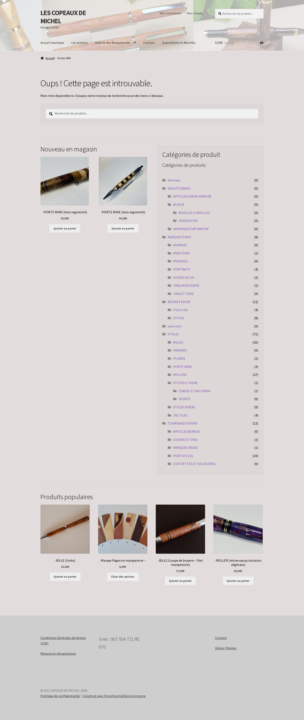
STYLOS (178, 318)
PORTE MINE (182, 367)
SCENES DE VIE (183, 277)
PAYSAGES (180, 261)
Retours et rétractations (58, 653)
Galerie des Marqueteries (112, 42)
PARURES (180, 350)
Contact (149, 42)
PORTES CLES (183, 456)
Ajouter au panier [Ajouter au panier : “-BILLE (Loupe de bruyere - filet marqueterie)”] (180, 581)
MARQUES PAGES (185, 447)
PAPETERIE (181, 253)
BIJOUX (178, 204)
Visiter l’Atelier (225, 648)
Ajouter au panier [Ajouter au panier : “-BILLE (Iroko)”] (65, 576)
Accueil (50, 58)
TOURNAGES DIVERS (182, 423)
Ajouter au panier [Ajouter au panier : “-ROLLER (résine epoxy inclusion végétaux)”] (238, 581)
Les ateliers (79, 42)
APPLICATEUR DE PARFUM (192, 196)
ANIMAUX (180, 245)
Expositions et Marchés (179, 42)
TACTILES (180, 415)
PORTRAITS (181, 269)
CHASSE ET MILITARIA (194, 391)
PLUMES (179, 358)
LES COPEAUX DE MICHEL (63, 17)
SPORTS (184, 399)
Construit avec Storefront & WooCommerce (114, 696)
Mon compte (195, 13)
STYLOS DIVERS (184, 407)
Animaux (174, 180)
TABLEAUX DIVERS (186, 285)
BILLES (178, 342)
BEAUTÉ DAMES (179, 188)
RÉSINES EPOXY (179, 302)
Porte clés (180, 310)
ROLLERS (180, 374)
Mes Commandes (170, 13)
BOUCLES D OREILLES (194, 213)
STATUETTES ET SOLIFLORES (194, 464)
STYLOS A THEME (185, 383)
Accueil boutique (52, 42)
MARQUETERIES (179, 237)
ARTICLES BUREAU (186, 431)
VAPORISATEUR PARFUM (191, 229)
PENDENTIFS (188, 221)
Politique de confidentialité (60, 696)
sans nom (175, 326)
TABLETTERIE (183, 294)
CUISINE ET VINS (185, 439)
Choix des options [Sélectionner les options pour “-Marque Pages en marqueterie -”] (122, 576)
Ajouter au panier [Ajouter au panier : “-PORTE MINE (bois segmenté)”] (64, 228)
